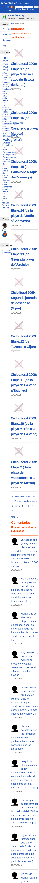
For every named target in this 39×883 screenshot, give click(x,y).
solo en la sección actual (25, 9)
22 (13, 511)
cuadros (5, 128)
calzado (5, 107)
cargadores (7, 109)
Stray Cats (4, 199)
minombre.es (8, 3)
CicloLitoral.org (16, 15)
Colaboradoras (9, 123)
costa (4, 126)
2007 (5, 61)
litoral (4, 150)
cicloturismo (7, 121)
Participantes (8, 154)
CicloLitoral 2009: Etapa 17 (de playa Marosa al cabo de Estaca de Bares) (24, 74)
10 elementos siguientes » (25, 501)
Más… (14, 516)
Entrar (9, 10)
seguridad (6, 189)
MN (21, 3)
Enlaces (5, 133)
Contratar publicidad (6, 251)
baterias (5, 82)
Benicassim (7, 84)
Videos (5, 208)
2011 (4, 73)
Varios (5, 205)
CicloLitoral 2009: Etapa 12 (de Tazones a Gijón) (24, 341)
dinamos (6, 131)
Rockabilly (6, 159)
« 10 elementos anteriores (23, 496)
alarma (5, 75)
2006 (5, 58)
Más (26, 3)
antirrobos (6, 77)
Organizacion (9, 152)
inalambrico (7, 145)
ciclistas (5, 112)
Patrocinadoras (9, 157)
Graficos (6, 143)
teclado (5, 203)
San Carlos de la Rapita (5, 167)
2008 (5, 64)
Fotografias (12, 139)
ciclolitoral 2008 (6, 117)
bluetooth (6, 89)
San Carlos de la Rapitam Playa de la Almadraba (7, 180)
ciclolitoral (6, 114)
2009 (5, 67)
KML (4, 147)
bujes (4, 93)
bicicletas (6, 86)
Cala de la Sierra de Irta (5, 100)
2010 (5, 70)
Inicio (12, 23)
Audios (5, 80)
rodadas (6, 162)
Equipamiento (10, 135)
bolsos (5, 91)
